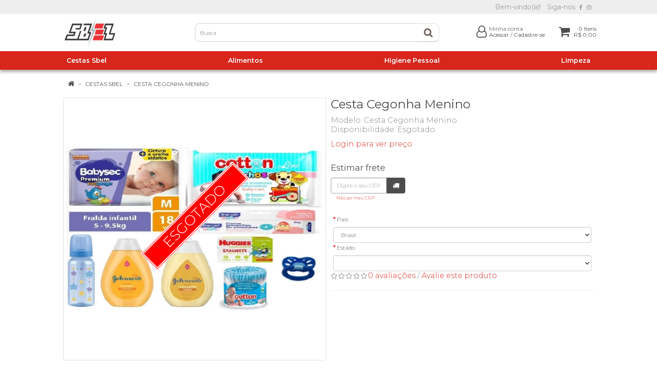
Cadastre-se (529, 34)
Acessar (499, 34)
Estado (346, 247)
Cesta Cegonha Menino (171, 83)
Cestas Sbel (104, 83)
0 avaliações (392, 275)
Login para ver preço (371, 144)
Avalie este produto (459, 275)
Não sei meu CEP (355, 197)
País (342, 219)
